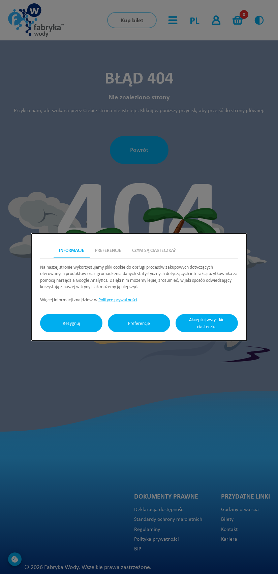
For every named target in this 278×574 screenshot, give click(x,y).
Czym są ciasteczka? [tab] (154, 250)
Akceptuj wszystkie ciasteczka (207, 323)
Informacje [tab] (72, 250)
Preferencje (139, 323)
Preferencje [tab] (108, 250)
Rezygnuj (71, 323)
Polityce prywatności (117, 300)
